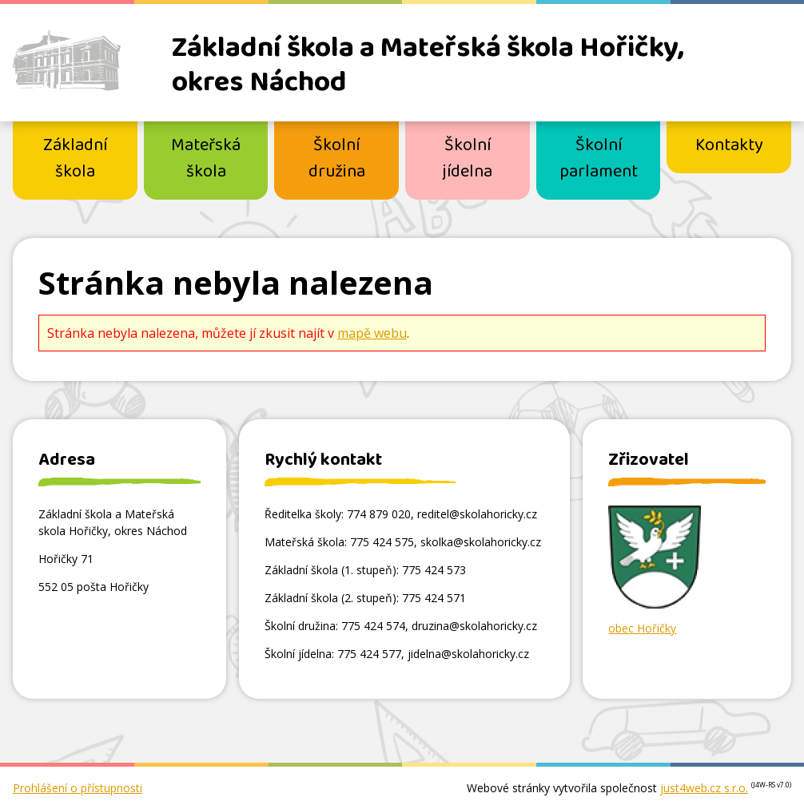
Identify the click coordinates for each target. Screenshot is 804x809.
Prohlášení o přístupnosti (77, 787)
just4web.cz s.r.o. (704, 787)
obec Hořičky (642, 628)
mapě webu (372, 333)
